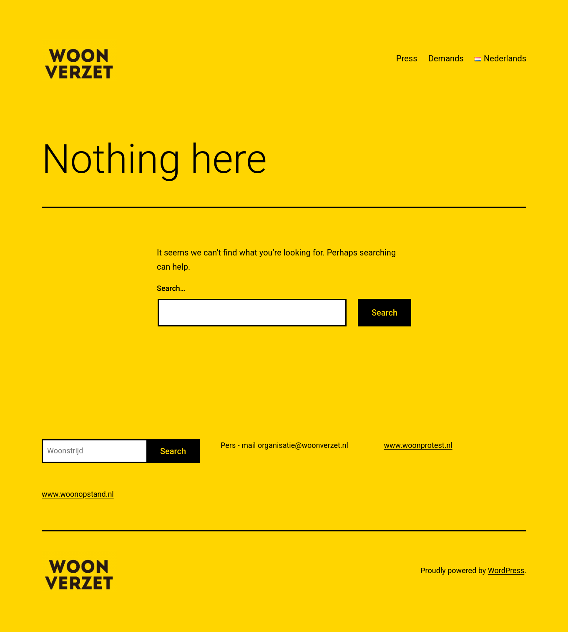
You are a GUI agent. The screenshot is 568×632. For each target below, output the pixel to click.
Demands (446, 58)
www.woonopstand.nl (78, 494)
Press (406, 58)
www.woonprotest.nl (418, 445)
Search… (171, 288)
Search (173, 451)
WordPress (506, 570)
